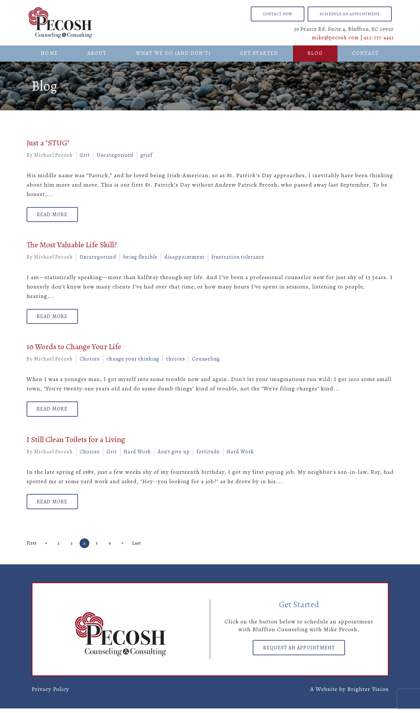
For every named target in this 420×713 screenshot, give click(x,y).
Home (49, 53)
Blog (315, 53)
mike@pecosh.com (335, 37)
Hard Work (137, 455)
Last (143, 548)
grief (146, 155)
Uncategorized (115, 155)
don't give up (174, 455)
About (97, 53)
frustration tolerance (237, 258)
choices (175, 361)
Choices (90, 361)
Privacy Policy (50, 693)
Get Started (259, 53)
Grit (85, 155)
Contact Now (277, 14)
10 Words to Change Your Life (74, 349)
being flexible (140, 258)
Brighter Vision (368, 693)
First (32, 548)
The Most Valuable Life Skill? (72, 246)
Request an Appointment (299, 652)
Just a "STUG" (48, 143)
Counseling (206, 361)
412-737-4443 (379, 37)
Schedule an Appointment (350, 14)
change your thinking (133, 361)
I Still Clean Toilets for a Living (76, 442)
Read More (54, 215)
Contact (365, 53)
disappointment (184, 258)
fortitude (208, 455)
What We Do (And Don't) (173, 53)
